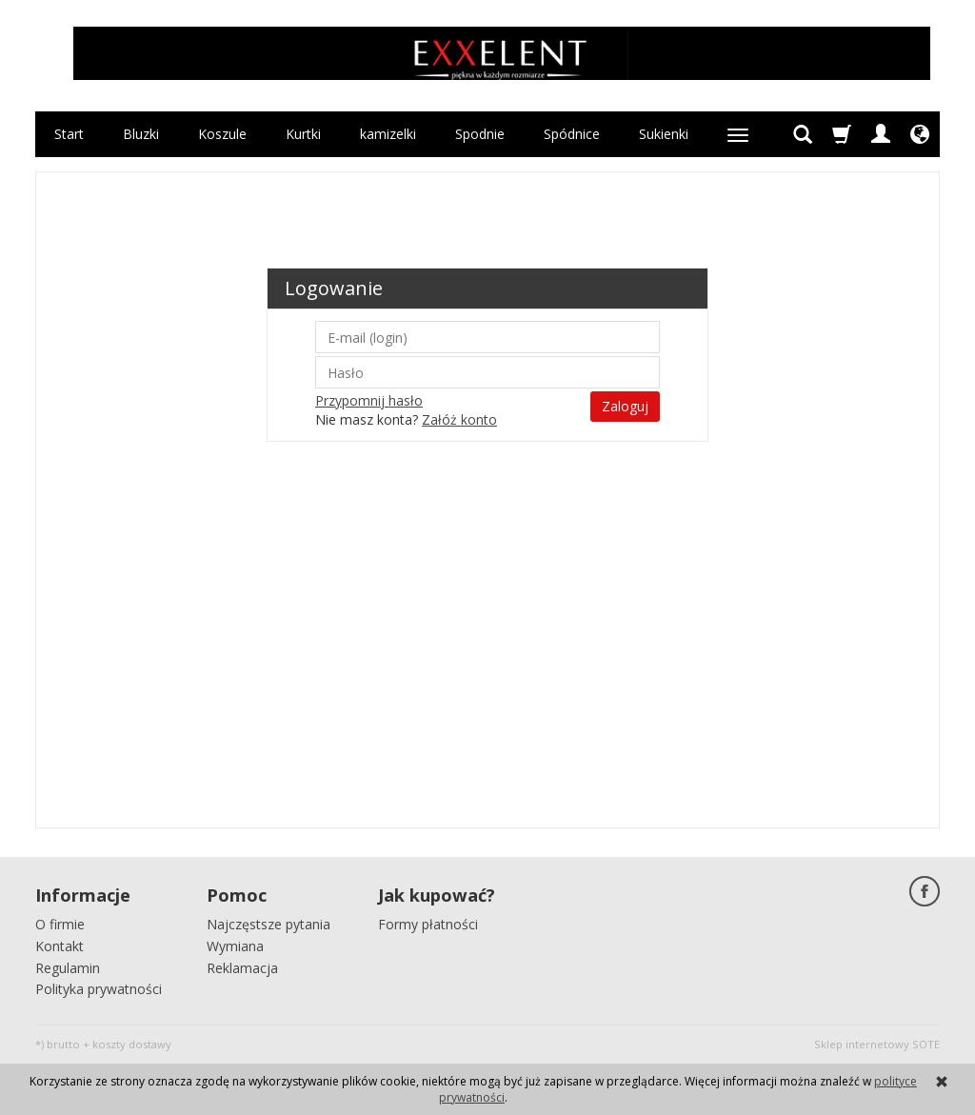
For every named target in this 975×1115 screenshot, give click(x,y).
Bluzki (141, 134)
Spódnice (572, 134)
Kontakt (59, 946)
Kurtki (303, 134)
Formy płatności (428, 924)
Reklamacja (242, 968)
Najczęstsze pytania (268, 924)
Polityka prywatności (98, 989)
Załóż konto (459, 419)
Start (69, 134)
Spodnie (480, 134)
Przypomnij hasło (369, 400)
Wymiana (235, 946)
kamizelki (388, 134)
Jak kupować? (436, 895)
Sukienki (663, 134)
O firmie (60, 924)
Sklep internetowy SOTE (877, 1044)
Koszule (222, 134)
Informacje (82, 895)
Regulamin (67, 968)
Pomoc (237, 895)
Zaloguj (625, 406)
